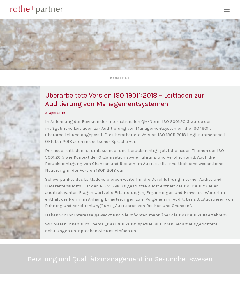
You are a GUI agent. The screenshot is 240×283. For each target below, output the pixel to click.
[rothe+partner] (120, 9)
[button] (226, 9)
